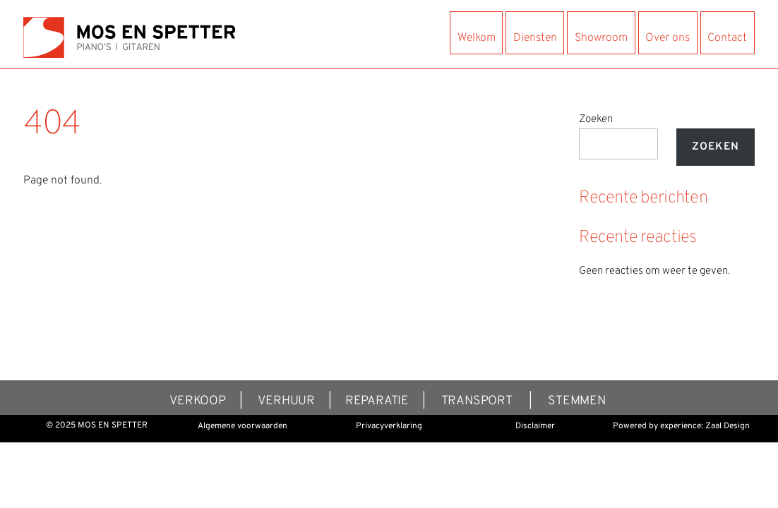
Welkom (476, 38)
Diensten (535, 38)
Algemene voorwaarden (242, 426)
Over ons (667, 38)
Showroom (601, 38)
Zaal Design (727, 426)
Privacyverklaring (389, 426)
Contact (727, 38)
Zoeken (596, 119)
